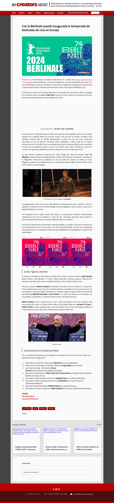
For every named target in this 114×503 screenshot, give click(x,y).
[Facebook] (97, 6)
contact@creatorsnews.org (83, 494)
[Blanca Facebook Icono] (53, 489)
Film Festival (26, 408)
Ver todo (99, 424)
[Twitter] (99, 6)
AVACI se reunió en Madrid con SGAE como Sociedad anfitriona (87, 448)
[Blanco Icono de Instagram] (59, 489)
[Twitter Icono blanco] (56, 489)
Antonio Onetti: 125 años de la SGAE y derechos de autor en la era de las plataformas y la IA (57, 448)
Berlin (35, 408)
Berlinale (51, 408)
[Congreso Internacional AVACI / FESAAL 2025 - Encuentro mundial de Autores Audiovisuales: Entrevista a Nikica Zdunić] (26, 435)
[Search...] (93, 13)
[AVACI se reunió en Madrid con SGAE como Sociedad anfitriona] (87, 435)
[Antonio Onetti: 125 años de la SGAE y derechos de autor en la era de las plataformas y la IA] (57, 435)
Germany (43, 408)
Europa (24, 413)
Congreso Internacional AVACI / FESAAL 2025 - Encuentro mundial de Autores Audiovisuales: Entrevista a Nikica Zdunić (26, 448)
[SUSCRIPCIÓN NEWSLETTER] (78, 12)
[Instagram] (101, 6)
